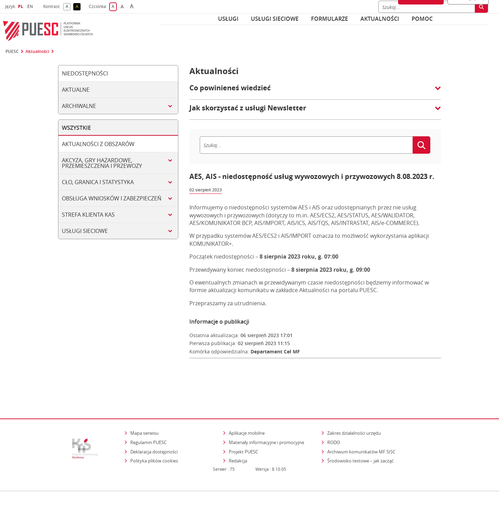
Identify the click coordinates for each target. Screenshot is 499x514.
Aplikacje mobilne (247, 404)
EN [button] (31, 6)
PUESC (12, 51)
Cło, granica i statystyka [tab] (98, 182)
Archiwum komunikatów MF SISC (361, 423)
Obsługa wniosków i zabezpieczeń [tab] (111, 198)
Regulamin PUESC (148, 413)
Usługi (228, 18)
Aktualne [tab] (76, 89)
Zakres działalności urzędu (354, 404)
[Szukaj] (306, 145)
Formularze (329, 18)
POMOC (422, 18)
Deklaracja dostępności (154, 423)
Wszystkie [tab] (76, 128)
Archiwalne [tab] (79, 106)
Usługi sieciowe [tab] (85, 231)
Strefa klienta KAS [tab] (88, 214)
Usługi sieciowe (275, 18)
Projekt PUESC (243, 423)
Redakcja (238, 432)
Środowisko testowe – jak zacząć (361, 432)
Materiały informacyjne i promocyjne (266, 413)
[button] (315, 91)
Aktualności (379, 18)
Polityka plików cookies (154, 432)
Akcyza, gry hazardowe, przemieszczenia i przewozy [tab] (102, 163)
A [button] (68, 6)
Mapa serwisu (144, 404)
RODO (333, 413)
